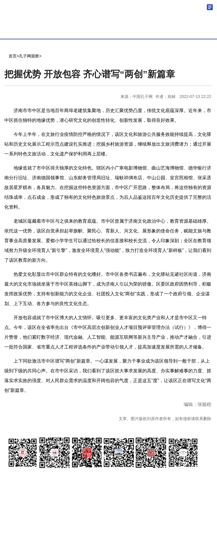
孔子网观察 (29, 56)
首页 (13, 56)
